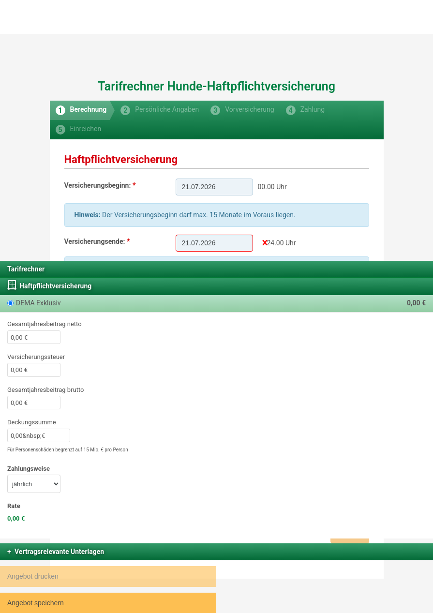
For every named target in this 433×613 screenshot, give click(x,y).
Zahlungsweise (28, 468)
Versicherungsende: (94, 241)
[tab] (80, 110)
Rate (13, 505)
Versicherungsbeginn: (97, 185)
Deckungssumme (31, 422)
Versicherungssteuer (36, 356)
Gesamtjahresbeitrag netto (44, 324)
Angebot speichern (35, 603)
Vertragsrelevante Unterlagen (59, 551)
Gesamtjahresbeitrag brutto (45, 389)
